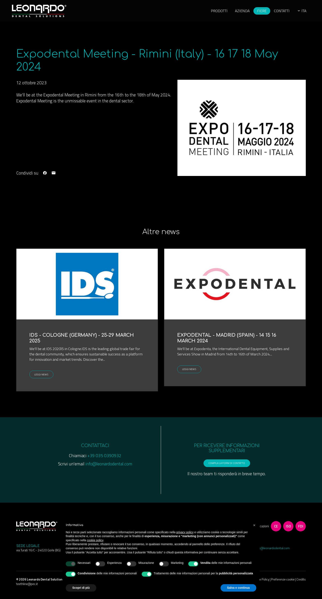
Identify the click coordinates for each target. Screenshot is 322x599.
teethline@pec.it (27, 590)
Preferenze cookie (283, 586)
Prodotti (212, 12)
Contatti (277, 12)
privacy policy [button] (185, 532)
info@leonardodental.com (108, 468)
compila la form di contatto (226, 468)
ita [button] (298, 12)
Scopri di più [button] (81, 587)
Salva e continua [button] (238, 587)
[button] (254, 525)
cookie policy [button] (95, 540)
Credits (301, 586)
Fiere (256, 12)
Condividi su (27, 176)
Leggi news (43, 378)
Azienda (236, 12)
